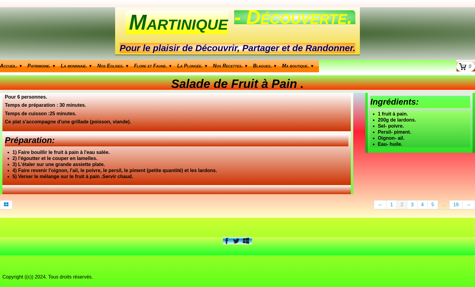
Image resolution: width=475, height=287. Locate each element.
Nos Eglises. (113, 65)
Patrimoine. (42, 65)
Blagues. (265, 65)
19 (456, 204)
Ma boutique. (298, 65)
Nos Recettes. (230, 65)
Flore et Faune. (153, 65)
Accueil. (11, 65)
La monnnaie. (76, 65)
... (444, 204)
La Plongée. (192, 65)
